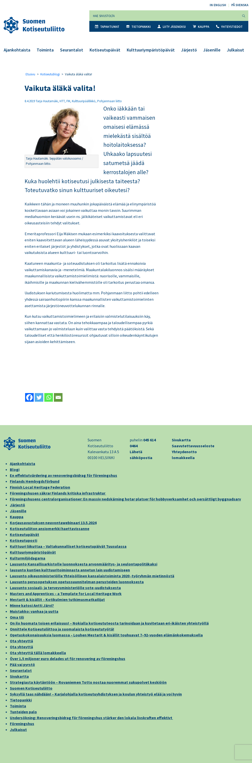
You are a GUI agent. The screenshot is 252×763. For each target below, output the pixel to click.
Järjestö (189, 50)
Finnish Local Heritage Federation (40, 487)
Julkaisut (235, 50)
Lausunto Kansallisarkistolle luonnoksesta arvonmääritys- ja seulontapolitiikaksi (83, 564)
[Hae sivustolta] (164, 15)
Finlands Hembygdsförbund (34, 481)
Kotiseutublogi (50, 74)
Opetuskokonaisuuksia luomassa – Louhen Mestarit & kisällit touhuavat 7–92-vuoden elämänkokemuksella (106, 634)
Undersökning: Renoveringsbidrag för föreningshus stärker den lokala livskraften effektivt (91, 717)
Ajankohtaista (17, 50)
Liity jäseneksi (172, 27)
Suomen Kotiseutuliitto (31, 688)
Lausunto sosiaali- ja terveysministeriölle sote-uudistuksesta (65, 587)
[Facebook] (29, 397)
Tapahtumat (107, 27)
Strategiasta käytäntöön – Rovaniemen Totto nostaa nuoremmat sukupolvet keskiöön (88, 682)
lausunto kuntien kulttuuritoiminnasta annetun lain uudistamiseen (70, 569)
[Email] (58, 397)
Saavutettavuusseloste (193, 445)
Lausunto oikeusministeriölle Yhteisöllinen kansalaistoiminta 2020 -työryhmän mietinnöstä (92, 575)
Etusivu (30, 74)
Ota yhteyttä (21, 640)
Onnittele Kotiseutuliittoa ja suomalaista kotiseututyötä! (62, 629)
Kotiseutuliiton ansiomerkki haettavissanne (49, 528)
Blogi (14, 469)
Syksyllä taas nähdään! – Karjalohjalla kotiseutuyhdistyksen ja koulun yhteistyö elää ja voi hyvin (96, 694)
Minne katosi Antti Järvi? (32, 605)
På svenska (239, 5)
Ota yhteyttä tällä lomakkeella (38, 652)
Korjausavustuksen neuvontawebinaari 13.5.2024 (53, 522)
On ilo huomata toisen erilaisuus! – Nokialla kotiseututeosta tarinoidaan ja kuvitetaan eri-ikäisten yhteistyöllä (109, 623)
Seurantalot (71, 50)
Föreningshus (22, 723)
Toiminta (45, 50)
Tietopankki (138, 27)
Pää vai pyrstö (22, 664)
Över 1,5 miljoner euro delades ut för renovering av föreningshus (67, 658)
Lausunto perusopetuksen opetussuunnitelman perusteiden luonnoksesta (77, 581)
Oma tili (17, 617)
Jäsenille (211, 50)
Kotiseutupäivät (105, 50)
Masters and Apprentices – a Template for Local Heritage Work (66, 593)
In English (218, 5)
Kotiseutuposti (23, 540)
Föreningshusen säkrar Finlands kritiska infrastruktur (58, 493)
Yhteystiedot (229, 27)
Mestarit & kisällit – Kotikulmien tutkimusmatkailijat (57, 599)
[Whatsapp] (48, 397)
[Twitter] (39, 397)
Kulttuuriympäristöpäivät (151, 50)
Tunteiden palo (23, 711)
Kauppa (201, 27)
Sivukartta (181, 439)
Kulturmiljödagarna (27, 558)
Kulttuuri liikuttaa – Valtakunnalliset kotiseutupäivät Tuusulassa (68, 546)
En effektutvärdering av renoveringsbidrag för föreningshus (63, 475)
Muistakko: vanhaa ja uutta (34, 611)
